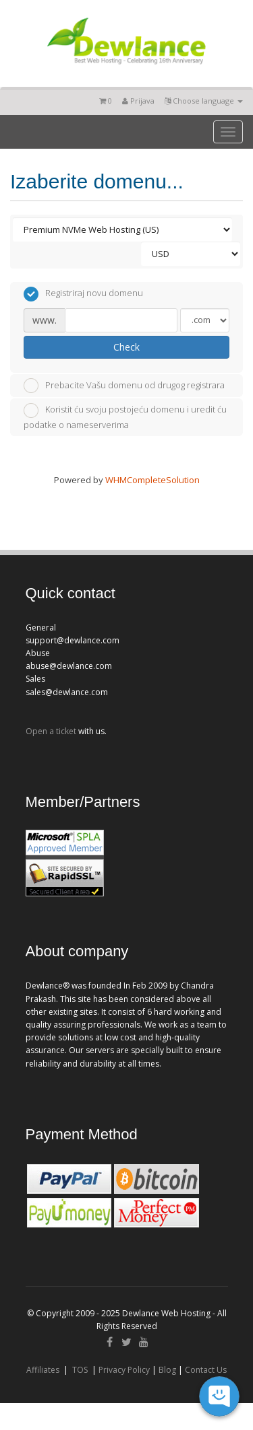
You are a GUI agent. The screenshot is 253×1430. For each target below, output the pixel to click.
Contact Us (206, 1369)
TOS (80, 1369)
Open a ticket (51, 731)
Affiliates (42, 1369)
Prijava (138, 101)
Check (126, 347)
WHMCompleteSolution (152, 480)
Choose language (204, 101)
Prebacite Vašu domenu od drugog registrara (124, 385)
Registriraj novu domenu (83, 294)
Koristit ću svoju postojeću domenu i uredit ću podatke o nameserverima (125, 417)
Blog (167, 1369)
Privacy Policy (124, 1369)
